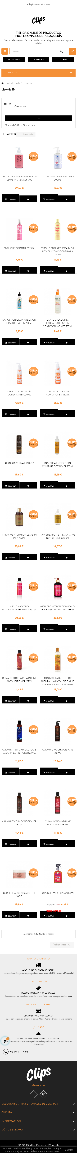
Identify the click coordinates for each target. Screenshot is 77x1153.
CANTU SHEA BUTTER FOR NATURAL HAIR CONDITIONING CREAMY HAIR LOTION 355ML (57, 681)
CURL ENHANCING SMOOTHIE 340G (19, 894)
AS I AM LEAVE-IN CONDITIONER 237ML (19, 823)
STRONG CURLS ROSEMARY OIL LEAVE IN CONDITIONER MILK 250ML (57, 251)
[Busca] (36, 51)
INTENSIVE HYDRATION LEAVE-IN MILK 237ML (19, 536)
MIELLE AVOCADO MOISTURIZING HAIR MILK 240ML (19, 608)
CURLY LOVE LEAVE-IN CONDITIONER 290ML (19, 393)
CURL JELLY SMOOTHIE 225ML (19, 248)
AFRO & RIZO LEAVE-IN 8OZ (19, 463)
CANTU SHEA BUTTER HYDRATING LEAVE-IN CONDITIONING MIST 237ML (57, 323)
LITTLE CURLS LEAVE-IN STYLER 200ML (57, 178)
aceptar (69, 1150)
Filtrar (38, 118)
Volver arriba (62, 945)
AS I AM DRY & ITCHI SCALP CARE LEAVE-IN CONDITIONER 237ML (19, 751)
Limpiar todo (26, 134)
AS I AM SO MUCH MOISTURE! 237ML (57, 751)
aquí (70, 996)
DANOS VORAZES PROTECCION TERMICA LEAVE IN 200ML (19, 321)
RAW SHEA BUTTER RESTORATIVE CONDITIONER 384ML (58, 536)
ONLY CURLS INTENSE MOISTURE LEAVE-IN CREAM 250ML (19, 178)
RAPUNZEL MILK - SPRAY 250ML (57, 893)
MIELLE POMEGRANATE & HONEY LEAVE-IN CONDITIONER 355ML (57, 608)
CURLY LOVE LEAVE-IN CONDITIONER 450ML (57, 393)
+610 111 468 (19, 1051)
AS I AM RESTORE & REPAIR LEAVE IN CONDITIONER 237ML (19, 679)
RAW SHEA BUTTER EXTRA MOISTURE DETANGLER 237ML (57, 464)
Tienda (13, 72)
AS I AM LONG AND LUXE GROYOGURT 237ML (58, 823)
